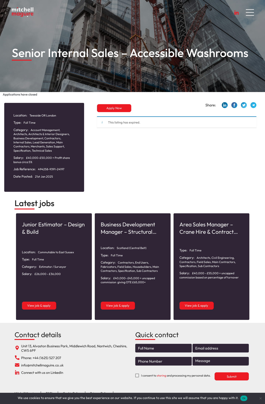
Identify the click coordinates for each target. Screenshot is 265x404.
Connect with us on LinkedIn (42, 372)
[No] (260, 398)
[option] (54, 266)
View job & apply (39, 305)
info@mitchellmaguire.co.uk (42, 365)
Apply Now (114, 108)
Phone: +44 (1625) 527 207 (41, 358)
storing (161, 375)
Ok (243, 398)
